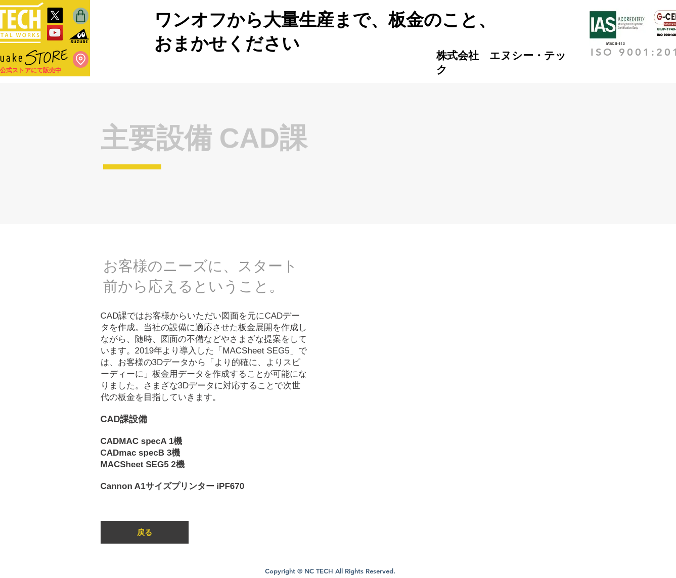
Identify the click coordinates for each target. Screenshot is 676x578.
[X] (55, 15)
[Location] (80, 59)
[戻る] (145, 532)
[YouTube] (55, 32)
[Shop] (80, 16)
